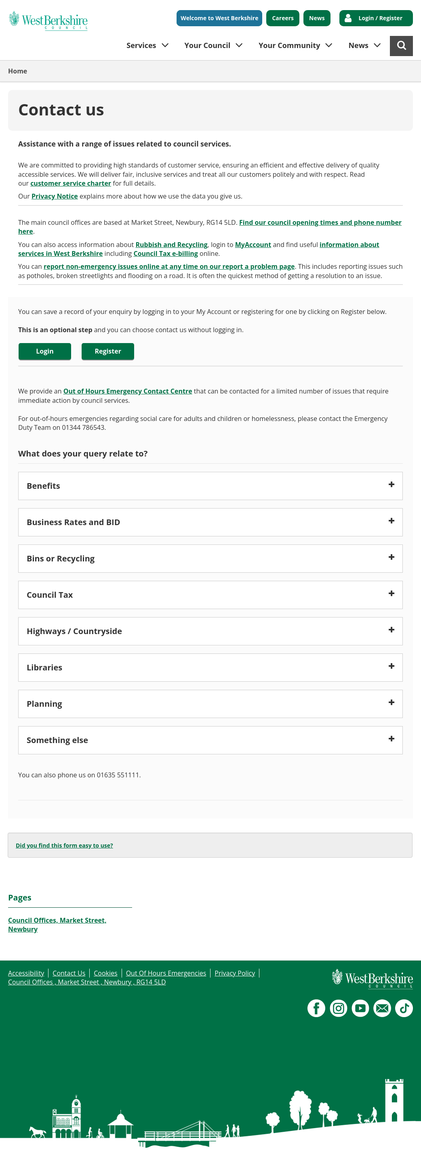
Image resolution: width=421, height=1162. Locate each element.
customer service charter (70, 183)
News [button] (358, 45)
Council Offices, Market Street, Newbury (57, 925)
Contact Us (69, 973)
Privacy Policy (235, 973)
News (317, 18)
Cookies (105, 973)
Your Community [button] (289, 45)
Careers (283, 18)
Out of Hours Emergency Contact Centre (127, 391)
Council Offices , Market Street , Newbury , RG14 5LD (87, 982)
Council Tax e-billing (165, 253)
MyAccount (253, 244)
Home (17, 71)
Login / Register (380, 18)
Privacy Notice (55, 196)
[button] (210, 486)
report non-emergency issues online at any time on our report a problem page (169, 266)
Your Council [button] (208, 45)
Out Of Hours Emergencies (166, 973)
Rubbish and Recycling (171, 244)
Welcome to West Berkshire (219, 18)
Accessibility (26, 973)
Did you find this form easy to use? (64, 845)
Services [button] (141, 45)
